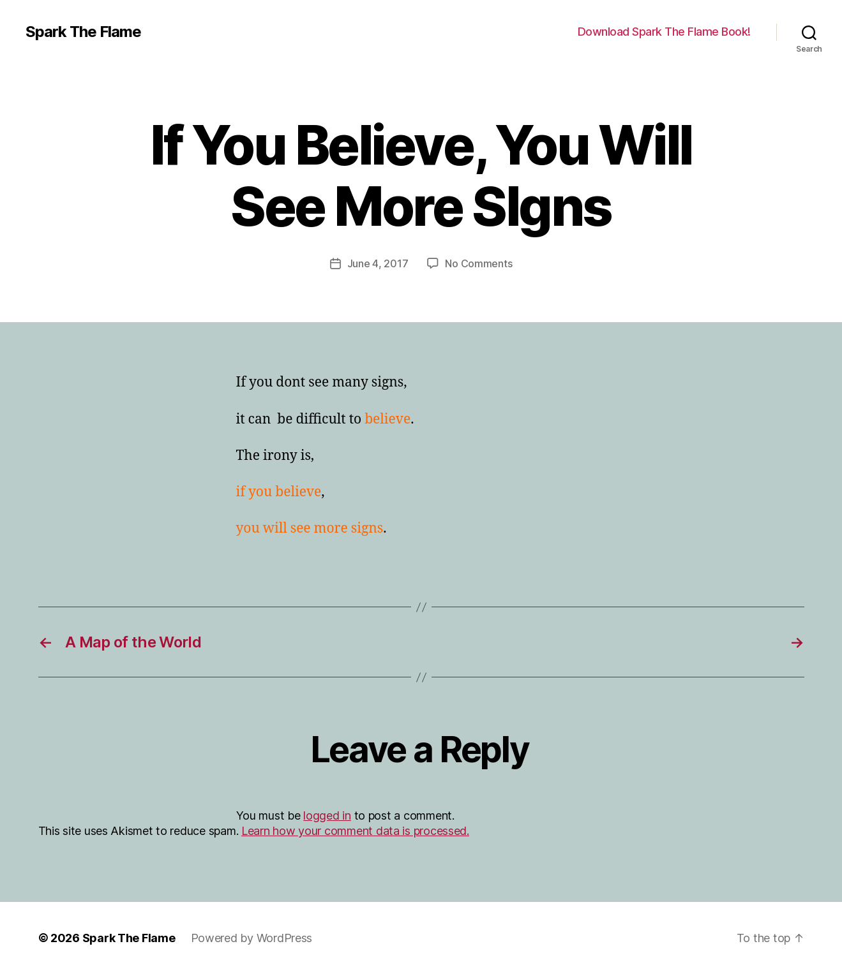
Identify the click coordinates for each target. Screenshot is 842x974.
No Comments (478, 263)
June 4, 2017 (378, 263)
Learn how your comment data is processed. (355, 830)
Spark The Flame (83, 32)
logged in (327, 815)
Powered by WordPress (252, 938)
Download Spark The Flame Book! (664, 31)
